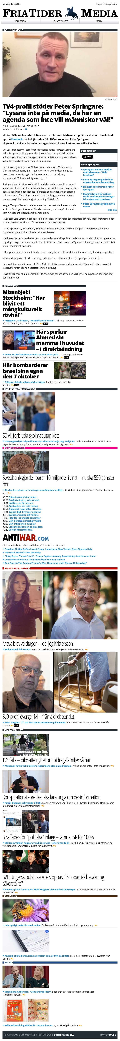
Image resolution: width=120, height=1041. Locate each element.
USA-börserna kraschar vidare (25, 520)
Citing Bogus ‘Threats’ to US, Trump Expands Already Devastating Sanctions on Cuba (50, 556)
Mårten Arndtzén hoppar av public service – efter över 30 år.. (37, 842)
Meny (99, 21)
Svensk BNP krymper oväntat (25, 511)
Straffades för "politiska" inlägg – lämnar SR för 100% (48, 837)
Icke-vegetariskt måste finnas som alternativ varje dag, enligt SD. (40, 441)
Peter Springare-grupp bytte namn (99, 205)
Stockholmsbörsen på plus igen (26, 526)
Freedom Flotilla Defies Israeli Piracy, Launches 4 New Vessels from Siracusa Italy (48, 549)
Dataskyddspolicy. (64, 1034)
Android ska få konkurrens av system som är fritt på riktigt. (37, 955)
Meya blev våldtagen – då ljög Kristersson (37, 643)
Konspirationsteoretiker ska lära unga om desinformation (51, 797)
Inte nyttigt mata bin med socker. (23, 925)
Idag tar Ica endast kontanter (24, 517)
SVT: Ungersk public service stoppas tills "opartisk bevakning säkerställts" (53, 880)
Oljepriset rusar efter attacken (25, 508)
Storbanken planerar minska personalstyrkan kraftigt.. (34, 490)
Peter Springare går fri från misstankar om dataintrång (98, 181)
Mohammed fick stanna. (18, 649)
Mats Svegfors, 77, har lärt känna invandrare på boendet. (35, 722)
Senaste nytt (60, 21)
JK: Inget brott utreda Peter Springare (98, 188)
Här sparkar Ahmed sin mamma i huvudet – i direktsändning (60, 340)
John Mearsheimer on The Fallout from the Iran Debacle (35, 559)
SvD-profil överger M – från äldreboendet (38, 716)
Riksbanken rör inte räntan (23, 505)
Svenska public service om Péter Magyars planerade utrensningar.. (40, 889)
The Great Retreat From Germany (23, 552)
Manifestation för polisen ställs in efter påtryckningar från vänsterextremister (98, 196)
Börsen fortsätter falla (20, 529)
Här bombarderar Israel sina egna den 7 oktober (25, 370)
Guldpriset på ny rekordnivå (24, 500)
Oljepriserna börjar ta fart (22, 497)
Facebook (17, 139)
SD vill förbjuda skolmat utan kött (30, 435)
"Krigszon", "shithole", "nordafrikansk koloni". (30, 320)
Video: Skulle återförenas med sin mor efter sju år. (32, 354)
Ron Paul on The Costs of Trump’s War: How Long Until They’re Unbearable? (46, 562)
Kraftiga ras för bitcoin (21, 503)
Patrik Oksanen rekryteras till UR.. (23, 802)
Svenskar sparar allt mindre (24, 514)
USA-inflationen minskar (22, 523)
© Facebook (111, 99)
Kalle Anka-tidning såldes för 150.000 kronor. (29, 1025)
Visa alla (112, 209)
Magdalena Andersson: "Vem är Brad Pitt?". (28, 991)
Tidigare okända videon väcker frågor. (25, 382)
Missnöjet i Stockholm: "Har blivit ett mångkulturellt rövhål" (23, 303)
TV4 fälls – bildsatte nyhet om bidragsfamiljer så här (46, 760)
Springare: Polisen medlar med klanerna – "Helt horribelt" (97, 172)
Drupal (112, 1034)
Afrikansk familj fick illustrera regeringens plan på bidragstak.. (38, 765)
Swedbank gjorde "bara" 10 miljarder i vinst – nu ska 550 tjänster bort (58, 480)
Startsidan (21, 21)
